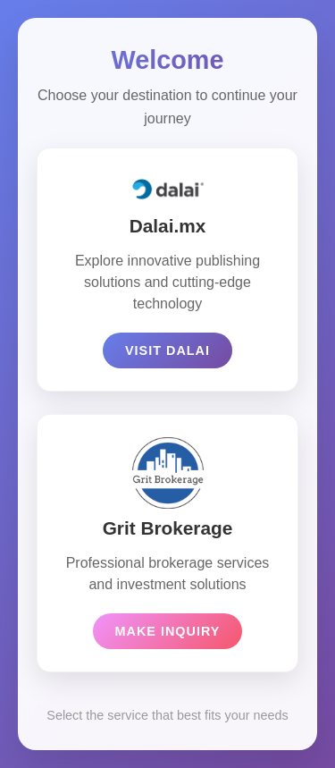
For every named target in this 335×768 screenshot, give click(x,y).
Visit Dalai (167, 350)
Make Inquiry (168, 631)
